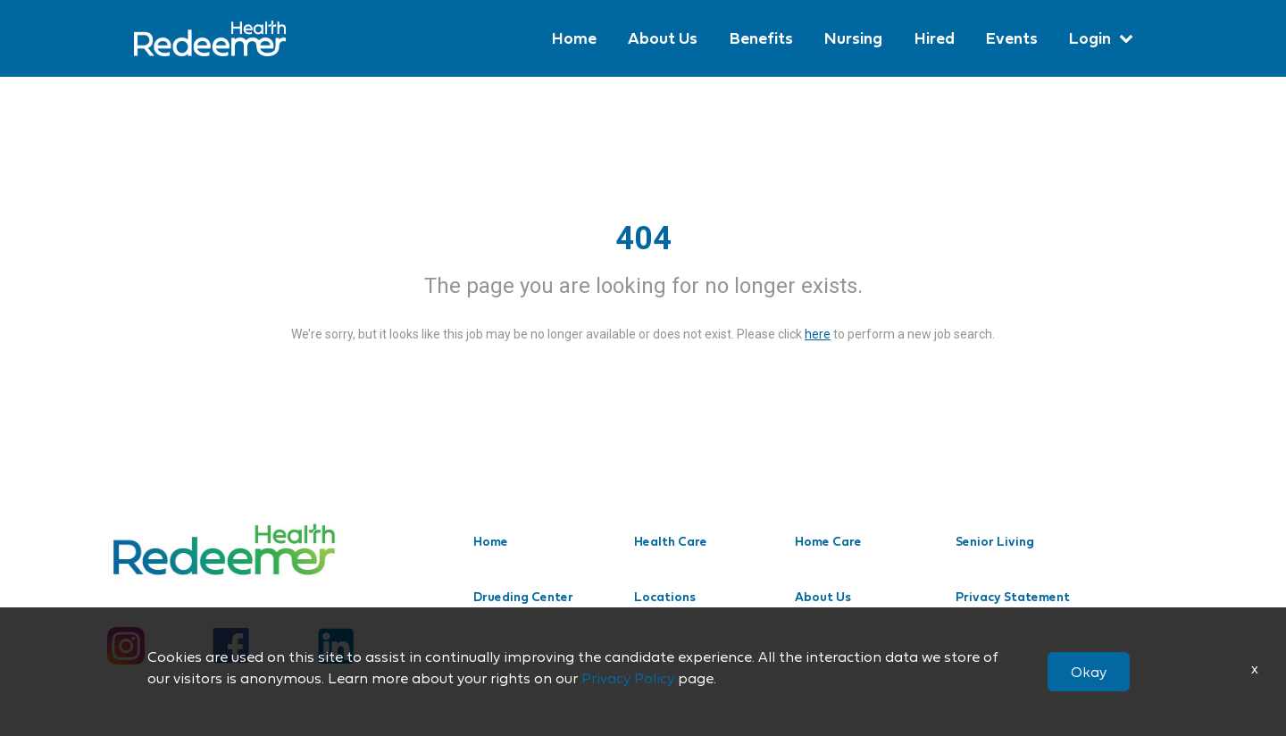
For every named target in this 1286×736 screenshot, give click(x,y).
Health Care (670, 541)
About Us (660, 38)
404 (643, 238)
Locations (665, 597)
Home (570, 38)
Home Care (828, 541)
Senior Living (995, 541)
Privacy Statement (1013, 597)
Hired (933, 38)
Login (1090, 38)
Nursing (852, 38)
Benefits (758, 38)
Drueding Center (523, 597)
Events (1011, 38)
